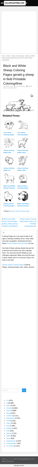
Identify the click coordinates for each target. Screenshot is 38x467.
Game (8, 423)
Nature (8, 433)
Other (8, 436)
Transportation (11, 443)
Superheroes (10, 441)
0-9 (7, 400)
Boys (8, 413)
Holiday (9, 428)
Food (8, 421)
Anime (8, 410)
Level (9, 459)
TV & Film (9, 446)
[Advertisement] (19, 31)
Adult (8, 405)
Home (3, 56)
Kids (7, 431)
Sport (8, 438)
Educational (10, 418)
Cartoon (9, 416)
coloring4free (20, 86)
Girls (8, 426)
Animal (8, 56)
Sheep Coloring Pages (18, 56)
